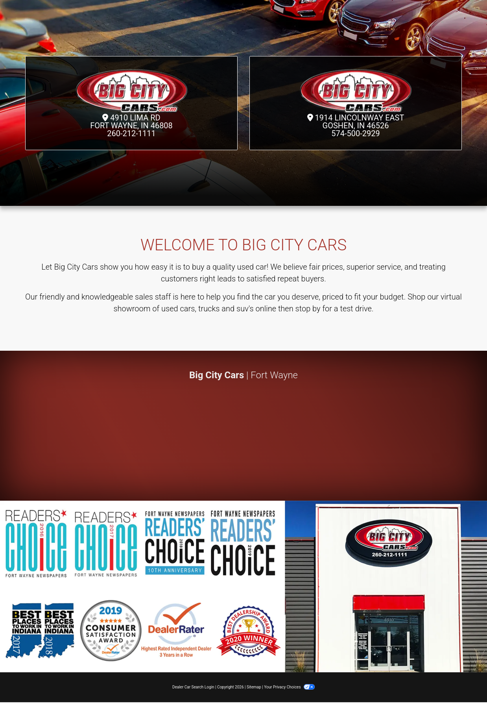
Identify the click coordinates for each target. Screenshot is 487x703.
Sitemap (254, 687)
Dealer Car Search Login (193, 687)
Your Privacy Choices (289, 687)
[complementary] (463, 679)
